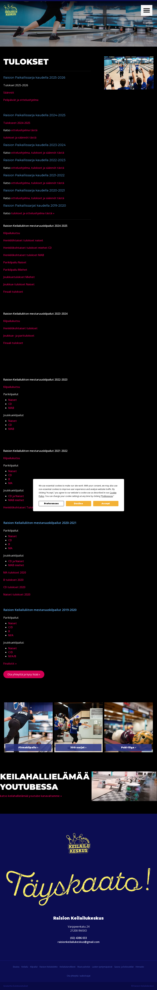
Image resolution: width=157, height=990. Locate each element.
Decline (78, 503)
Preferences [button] (107, 496)
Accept (106, 503)
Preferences (51, 503)
